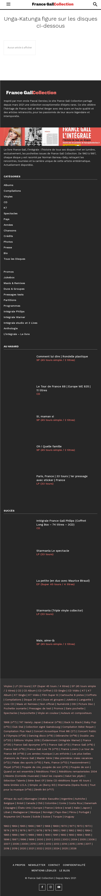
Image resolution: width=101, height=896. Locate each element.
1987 (23, 834)
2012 (48, 843)
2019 (14, 848)
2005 (83, 839)
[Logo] (53, 4)
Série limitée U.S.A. (15, 784)
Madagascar (20, 812)
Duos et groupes (53, 699)
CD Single (60, 690)
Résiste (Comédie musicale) (22, 775)
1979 (47, 830)
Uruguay (69, 816)
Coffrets (91, 694)
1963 (6, 825)
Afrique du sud (13, 798)
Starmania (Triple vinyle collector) (59, 610)
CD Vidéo (73, 690)
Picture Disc (85, 703)
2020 (23, 848)
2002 (57, 839)
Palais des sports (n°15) (26, 762)
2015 (72, 843)
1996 (7, 839)
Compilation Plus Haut (17, 731)
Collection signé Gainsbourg (43, 726)
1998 (23, 839)
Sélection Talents (14, 780)
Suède (36, 816)
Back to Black (73, 722)
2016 (80, 843)
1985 (6, 834)
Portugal (84, 812)
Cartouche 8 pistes (72, 694)
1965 (23, 825)
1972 (80, 825)
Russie (26, 816)
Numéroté (63, 703)
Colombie (51, 803)
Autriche (80, 798)
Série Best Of (36, 780)
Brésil (20, 803)
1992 (63, 834)
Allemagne (30, 798)
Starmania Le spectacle (52, 550)
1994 (79, 834)
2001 (48, 839)
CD (38, 393)
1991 (55, 834)
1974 (6, 830)
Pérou (72, 812)
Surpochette (27, 713)
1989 (39, 834)
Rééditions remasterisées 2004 (78, 771)
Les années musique (39, 753)
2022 (39, 848)
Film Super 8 (50, 694)
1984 (88, 830)
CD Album (30, 690)
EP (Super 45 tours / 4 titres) (55, 584)
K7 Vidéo (34, 694)
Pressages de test (40, 708)
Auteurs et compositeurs (76, 713)
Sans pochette (75, 708)
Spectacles (10, 713)
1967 (39, 825)
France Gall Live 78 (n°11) (43, 749)
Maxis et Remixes (27, 703)
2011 (40, 843)
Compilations (13, 699)
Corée (62, 803)
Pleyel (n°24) (12, 767)
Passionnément (79, 762)
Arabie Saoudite (49, 798)
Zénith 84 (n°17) (44, 789)
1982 (71, 830)
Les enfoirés (62, 753)
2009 (24, 843)
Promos (58, 708)
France (49, 807)
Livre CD (9, 703)
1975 (14, 830)
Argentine (67, 798)
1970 (64, 825)
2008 (16, 843)
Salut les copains (52, 775)
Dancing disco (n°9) (41, 735)
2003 (65, 839)
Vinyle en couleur (48, 713)
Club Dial (17, 726)
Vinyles (8, 686)
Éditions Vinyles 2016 (27, 740)
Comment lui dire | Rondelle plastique (62, 356)
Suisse (46, 816)
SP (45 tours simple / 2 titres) (55, 360)
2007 (7, 843)
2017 (88, 843)
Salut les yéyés (74, 775)
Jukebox (71, 699)
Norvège (48, 812)
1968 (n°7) (10, 722)
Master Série (44, 758)
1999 (31, 839)
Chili (40, 803)
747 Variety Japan (30, 722)
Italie (77, 807)
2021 (31, 848)
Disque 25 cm (32, 699)
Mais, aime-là (45, 640)
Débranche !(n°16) (66, 735)
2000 (40, 839)
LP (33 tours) (44, 483)
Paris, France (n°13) (56, 762)
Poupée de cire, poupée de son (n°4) (45, 767)
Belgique (9, 803)
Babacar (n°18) (52, 722)
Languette (85, 699)
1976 (23, 830)
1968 (47, 825)
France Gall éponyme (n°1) (30, 744)
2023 (48, 848)
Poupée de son (79, 767)
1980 (56, 830)
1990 (48, 834)
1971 (72, 825)
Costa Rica (75, 803)
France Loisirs (69, 749)
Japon (86, 807)
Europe (37, 807)
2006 (91, 839)
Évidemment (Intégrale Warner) (61, 740)
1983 (79, 830)
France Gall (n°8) (14, 749)
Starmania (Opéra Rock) (72, 784)
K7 (83, 690)
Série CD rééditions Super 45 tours (68, 780)
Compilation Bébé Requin (78, 726)
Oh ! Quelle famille (49, 446)
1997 (15, 839)
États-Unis (24, 807)
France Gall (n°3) (59, 744)
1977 (31, 830)
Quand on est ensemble (18, 771)
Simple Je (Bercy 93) (42, 784)
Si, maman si (45, 416)
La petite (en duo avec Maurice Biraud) (63, 580)
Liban (7, 812)
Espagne (10, 807)
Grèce (58, 807)
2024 (56, 848)
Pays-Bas (61, 812)
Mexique (35, 812)
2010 (33, 843)
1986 (15, 834)
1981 (63, 830)
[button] (95, 4)
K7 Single (20, 694)
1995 (88, 834)
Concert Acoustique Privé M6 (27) (55, 731)
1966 (31, 825)
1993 (71, 834)
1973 (88, 825)
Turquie (57, 816)
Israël (68, 807)
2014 (64, 843)
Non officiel (47, 703)
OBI (74, 703)
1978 (39, 830)
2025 (65, 848)
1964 (14, 825)
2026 (73, 848)
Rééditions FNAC (46, 771)
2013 (56, 843)
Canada (30, 803)
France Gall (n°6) (82, 744)
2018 (6, 848)
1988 (31, 834)
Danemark (90, 803)
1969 (56, 825)
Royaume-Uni (12, 816)
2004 (74, 839)
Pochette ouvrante (15, 708)
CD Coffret (45, 690)
